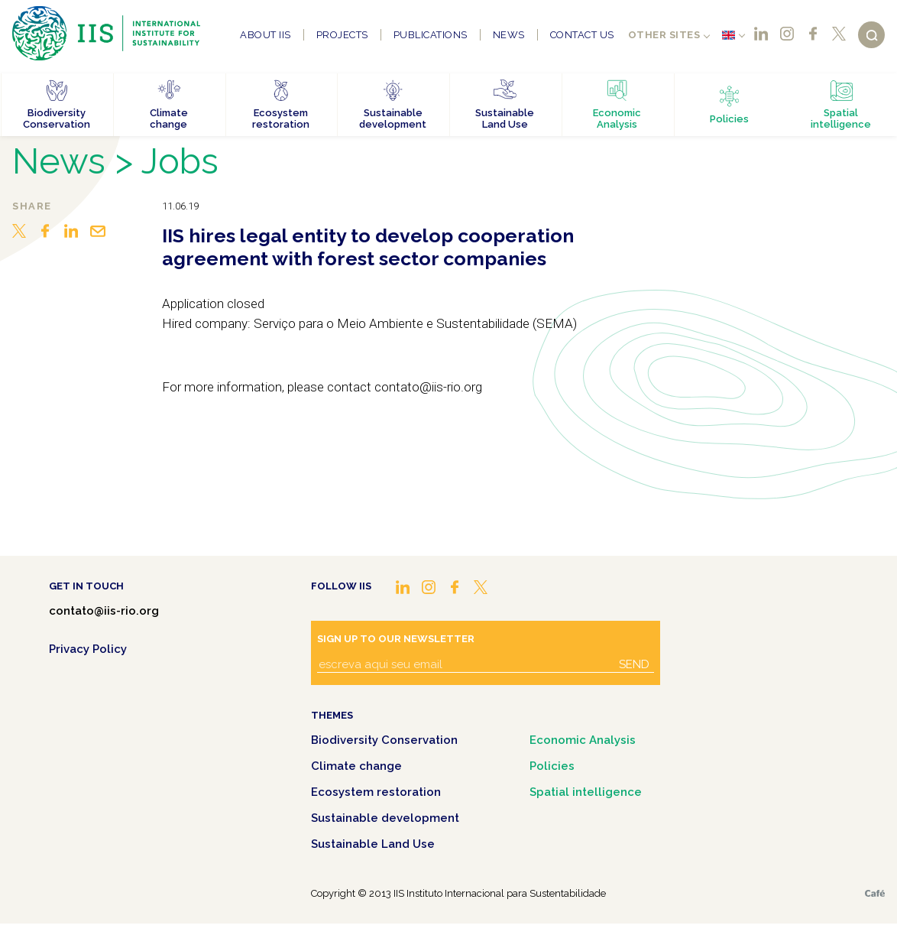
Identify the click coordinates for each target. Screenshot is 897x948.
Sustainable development (385, 818)
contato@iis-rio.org (104, 611)
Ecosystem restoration (376, 792)
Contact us (582, 35)
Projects (342, 35)
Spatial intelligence (585, 792)
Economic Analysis (582, 740)
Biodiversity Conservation (384, 740)
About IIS (265, 35)
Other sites (664, 35)
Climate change (356, 766)
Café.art (875, 893)
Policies (552, 766)
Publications (430, 35)
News (509, 35)
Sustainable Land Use (373, 844)
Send (634, 664)
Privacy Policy (88, 649)
